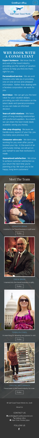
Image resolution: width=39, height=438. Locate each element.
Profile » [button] (19, 233)
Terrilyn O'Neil (19, 332)
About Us (19, 407)
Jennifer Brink (19, 226)
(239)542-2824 (19, 2)
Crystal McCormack (19, 385)
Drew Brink (19, 279)
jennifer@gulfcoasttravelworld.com (20, 416)
